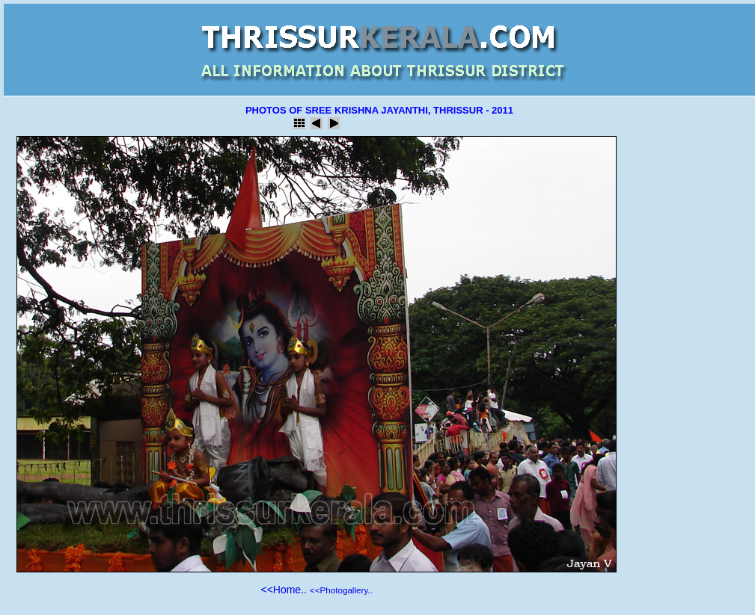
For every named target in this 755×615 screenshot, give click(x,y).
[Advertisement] (689, 363)
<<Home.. (283, 590)
